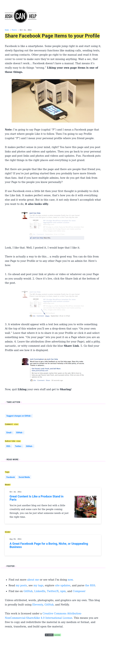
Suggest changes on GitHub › (19, 416)
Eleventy (37, 604)
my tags (38, 585)
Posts (14, 30)
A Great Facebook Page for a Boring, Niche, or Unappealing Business (49, 545)
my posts (21, 585)
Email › (9, 432)
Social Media (24, 477)
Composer (79, 591)
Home (7, 30)
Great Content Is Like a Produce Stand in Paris (37, 498)
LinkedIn (39, 591)
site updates (62, 585)
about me (33, 579)
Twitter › (18, 446)
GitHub (28, 591)
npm (63, 591)
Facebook (10, 477)
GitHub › (19, 432)
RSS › (8, 446)
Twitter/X (53, 591)
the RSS (90, 585)
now (70, 579)
